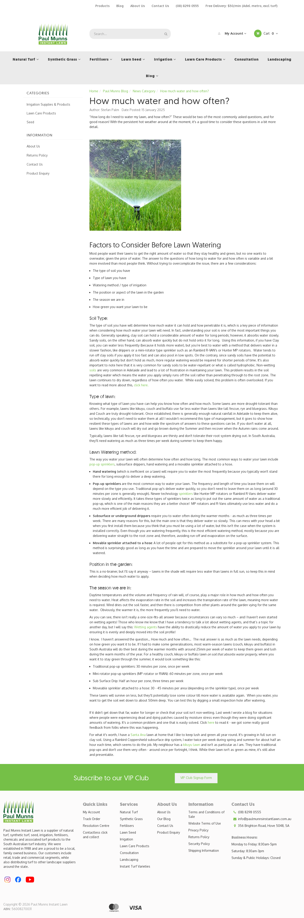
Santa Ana (138, 735)
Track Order (91, 819)
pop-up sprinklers (102, 464)
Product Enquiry (38, 173)
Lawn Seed (128, 832)
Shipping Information (203, 850)
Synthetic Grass (131, 819)
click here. (141, 385)
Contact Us (160, 6)
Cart (266, 33)
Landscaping (129, 859)
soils (92, 370)
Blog (120, 6)
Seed (30, 122)
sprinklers (186, 494)
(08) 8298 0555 (187, 6)
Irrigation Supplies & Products (48, 104)
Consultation (129, 853)
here (211, 722)
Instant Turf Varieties (135, 866)
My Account (231, 33)
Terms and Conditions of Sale (206, 814)
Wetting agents (145, 627)
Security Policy (199, 844)
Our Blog (164, 819)
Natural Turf (129, 812)
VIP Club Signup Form (196, 778)
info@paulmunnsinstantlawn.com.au (261, 819)
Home (93, 91)
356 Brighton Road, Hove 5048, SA (260, 825)
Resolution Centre (96, 826)
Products (102, 6)
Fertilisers (127, 826)
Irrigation (126, 839)
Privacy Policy (198, 830)
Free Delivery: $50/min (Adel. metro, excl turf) (241, 6)
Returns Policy (37, 155)
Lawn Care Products (41, 113)
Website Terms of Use (204, 823)
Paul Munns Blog (115, 91)
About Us (137, 6)
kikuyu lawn (191, 745)
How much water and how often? (184, 91)
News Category (144, 91)
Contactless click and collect (95, 834)
